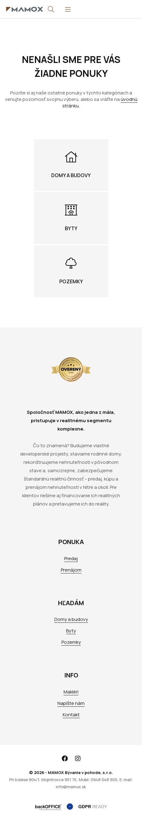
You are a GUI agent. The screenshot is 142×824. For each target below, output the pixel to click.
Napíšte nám (71, 703)
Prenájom (71, 570)
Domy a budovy (71, 619)
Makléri (71, 692)
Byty (71, 630)
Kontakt (71, 714)
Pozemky (71, 642)
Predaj (71, 558)
